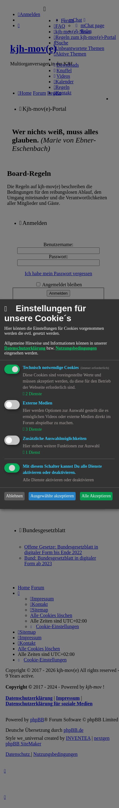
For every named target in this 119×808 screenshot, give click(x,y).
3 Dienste (33, 429)
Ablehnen (14, 496)
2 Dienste (33, 394)
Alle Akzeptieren (96, 496)
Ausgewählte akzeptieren (52, 496)
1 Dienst (32, 452)
